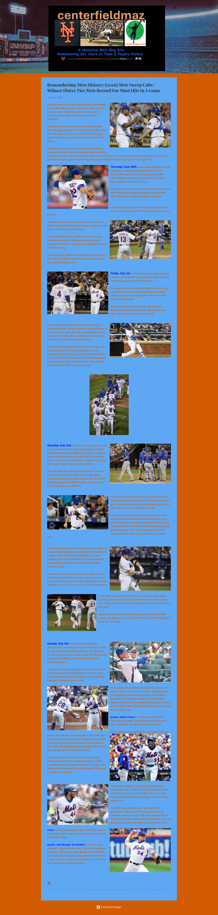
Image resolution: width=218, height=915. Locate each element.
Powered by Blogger (108, 907)
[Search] (175, 8)
